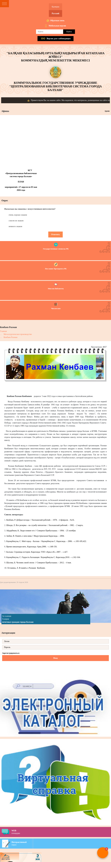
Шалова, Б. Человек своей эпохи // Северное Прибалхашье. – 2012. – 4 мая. (38, 563)
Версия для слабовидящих (59, 38)
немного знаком (15, 226)
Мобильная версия (57, 26)
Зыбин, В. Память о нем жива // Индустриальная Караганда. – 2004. (35, 536)
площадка (61, 831)
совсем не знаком (16, 221)
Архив (107, 111)
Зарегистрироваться (10, 653)
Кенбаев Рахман (10, 337)
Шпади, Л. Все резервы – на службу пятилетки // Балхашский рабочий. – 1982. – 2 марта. (44, 525)
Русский (55, 13)
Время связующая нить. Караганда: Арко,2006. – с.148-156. (31, 547)
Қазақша (55, 7)
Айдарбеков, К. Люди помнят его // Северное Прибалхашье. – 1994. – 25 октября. (41, 531)
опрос (61, 843)
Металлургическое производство (18, 334)
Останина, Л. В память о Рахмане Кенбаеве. (26, 568)
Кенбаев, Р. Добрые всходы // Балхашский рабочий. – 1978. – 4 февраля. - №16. (40, 520)
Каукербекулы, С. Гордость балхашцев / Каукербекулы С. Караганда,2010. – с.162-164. (43, 557)
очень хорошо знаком (18, 215)
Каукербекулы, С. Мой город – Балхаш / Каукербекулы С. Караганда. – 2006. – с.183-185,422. (46, 541)
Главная (3, 331)
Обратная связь (57, 20)
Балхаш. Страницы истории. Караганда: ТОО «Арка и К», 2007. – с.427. (37, 552)
